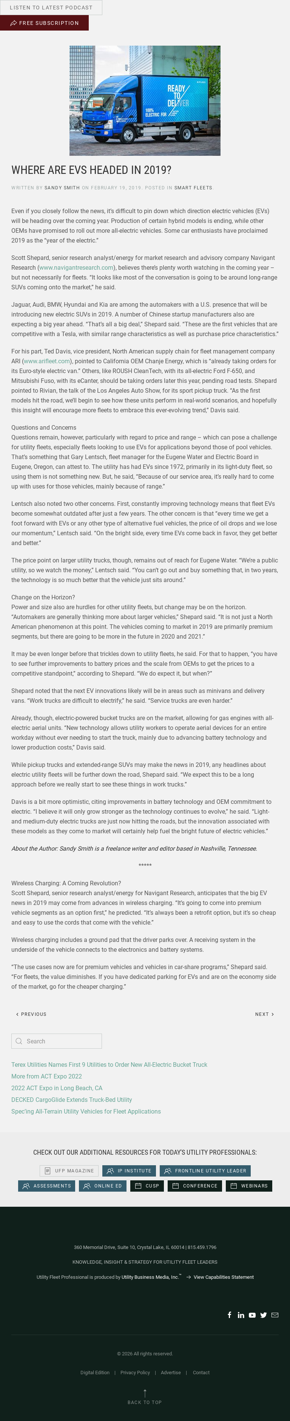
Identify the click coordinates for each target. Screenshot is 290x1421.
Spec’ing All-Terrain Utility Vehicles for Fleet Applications (86, 1111)
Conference (195, 1186)
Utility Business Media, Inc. (152, 1277)
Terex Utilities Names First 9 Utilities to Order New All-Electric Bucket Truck (109, 1064)
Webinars (249, 1186)
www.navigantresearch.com (76, 267)
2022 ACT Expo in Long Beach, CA (56, 1088)
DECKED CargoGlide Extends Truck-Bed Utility (71, 1099)
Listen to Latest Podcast (51, 8)
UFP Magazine (69, 1171)
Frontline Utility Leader (205, 1171)
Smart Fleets (193, 187)
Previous (31, 1014)
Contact (201, 1372)
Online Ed (102, 1186)
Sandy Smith (62, 187)
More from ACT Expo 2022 (46, 1076)
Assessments (46, 1186)
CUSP (147, 1186)
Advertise (171, 1372)
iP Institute (129, 1171)
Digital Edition (95, 1372)
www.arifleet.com (47, 361)
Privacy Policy (135, 1372)
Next (265, 1014)
